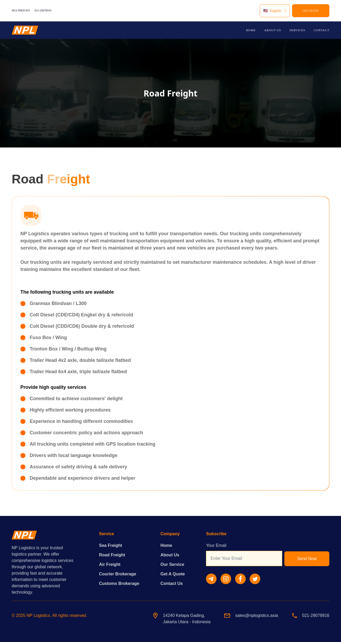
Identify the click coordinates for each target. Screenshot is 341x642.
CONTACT (321, 30)
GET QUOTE (311, 10)
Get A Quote (172, 574)
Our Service (172, 564)
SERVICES (297, 30)
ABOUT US (272, 30)
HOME (251, 30)
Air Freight (109, 564)
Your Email (216, 545)
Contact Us (171, 583)
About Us (169, 555)
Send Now (307, 558)
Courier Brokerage (117, 574)
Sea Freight (110, 545)
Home (166, 545)
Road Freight (112, 555)
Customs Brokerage (119, 583)
